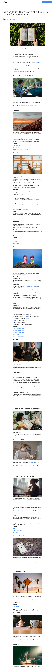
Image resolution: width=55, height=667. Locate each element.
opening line (31, 462)
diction (40, 518)
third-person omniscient (16, 499)
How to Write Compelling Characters (18, 328)
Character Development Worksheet (18, 336)
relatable (16, 273)
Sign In (39, 1)
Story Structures (15, 239)
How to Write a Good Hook (17, 472)
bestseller (20, 432)
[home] (6, 2)
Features (17, 1)
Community (30, 1)
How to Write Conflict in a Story (18, 400)
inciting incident (18, 199)
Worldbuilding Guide (16, 147)
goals (23, 281)
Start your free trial (47, 1)
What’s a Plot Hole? (16, 243)
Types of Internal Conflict (17, 404)
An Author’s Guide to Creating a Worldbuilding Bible (20, 149)
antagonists (23, 292)
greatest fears (22, 215)
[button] (26, 2)
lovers (21, 234)
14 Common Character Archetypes (18, 330)
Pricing (21, 1)
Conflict (14, 361)
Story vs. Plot (15, 241)
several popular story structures (21, 179)
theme (25, 560)
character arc (27, 316)
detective (38, 232)
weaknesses (26, 209)
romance (31, 217)
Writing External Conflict (17, 402)
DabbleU (34, 1)
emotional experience (26, 599)
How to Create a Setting (16, 145)
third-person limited (17, 510)
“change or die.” (15, 396)
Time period (15, 133)
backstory (35, 286)
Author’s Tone (15, 528)
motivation (29, 286)
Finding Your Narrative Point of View (18, 530)
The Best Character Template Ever (18, 332)
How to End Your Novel (16, 606)
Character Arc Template (17, 334)
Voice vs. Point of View (16, 532)
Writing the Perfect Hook (17, 470)
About (14, 1)
